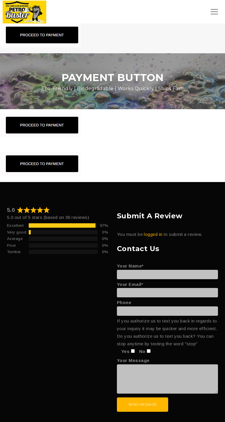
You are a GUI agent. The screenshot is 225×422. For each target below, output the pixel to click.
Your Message (167, 376)
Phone (167, 306)
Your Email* (167, 288)
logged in (153, 234)
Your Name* (167, 270)
